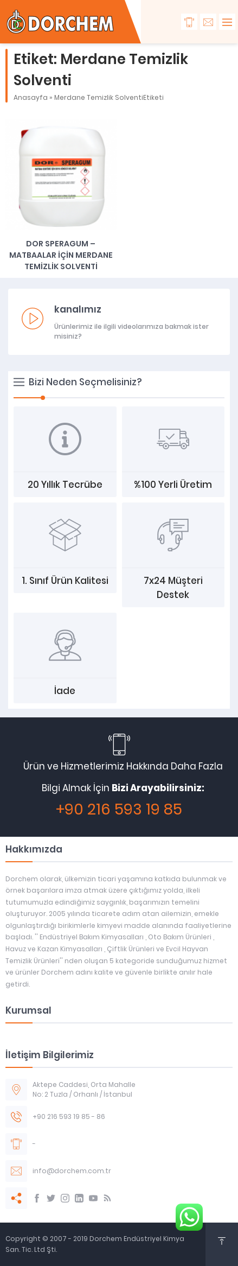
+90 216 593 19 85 (119, 809)
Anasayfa (31, 97)
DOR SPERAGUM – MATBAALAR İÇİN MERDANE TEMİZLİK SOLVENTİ (61, 255)
